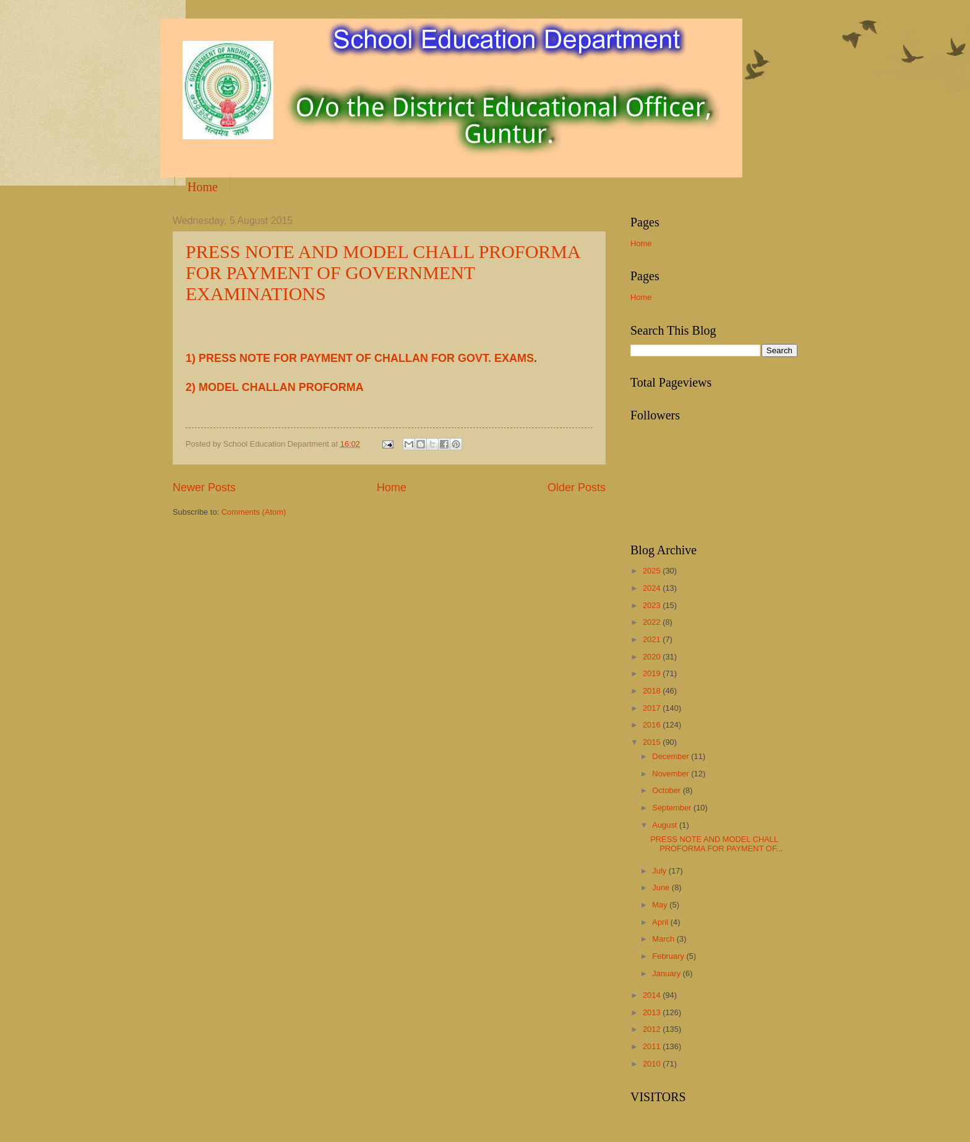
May (660, 904)
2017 (653, 708)
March (664, 938)
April (661, 922)
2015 (653, 742)
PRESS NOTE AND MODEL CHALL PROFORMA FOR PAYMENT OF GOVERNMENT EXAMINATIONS (383, 272)
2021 (653, 639)
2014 (653, 995)
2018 (653, 690)
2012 (653, 1029)
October (667, 790)
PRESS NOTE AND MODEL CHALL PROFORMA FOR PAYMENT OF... (716, 844)
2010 (653, 1063)
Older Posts (576, 487)
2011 (653, 1046)
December (671, 756)
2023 (653, 605)
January (667, 973)
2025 (653, 570)
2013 (653, 1012)
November (671, 773)
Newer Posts (204, 487)
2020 (653, 656)
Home (202, 187)
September (672, 807)
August (665, 825)
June (662, 887)
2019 (653, 673)
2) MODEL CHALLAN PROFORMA (275, 387)
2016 (653, 724)
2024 (653, 588)
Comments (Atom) (253, 512)
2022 (653, 622)
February (669, 956)
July (660, 870)
